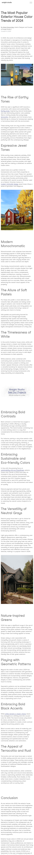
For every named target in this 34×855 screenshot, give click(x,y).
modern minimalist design (9, 184)
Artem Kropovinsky (8, 27)
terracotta (4, 117)
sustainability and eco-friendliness (12, 470)
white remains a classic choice (15, 714)
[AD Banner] (17, 392)
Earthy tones (5, 111)
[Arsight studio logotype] (7, 2)
